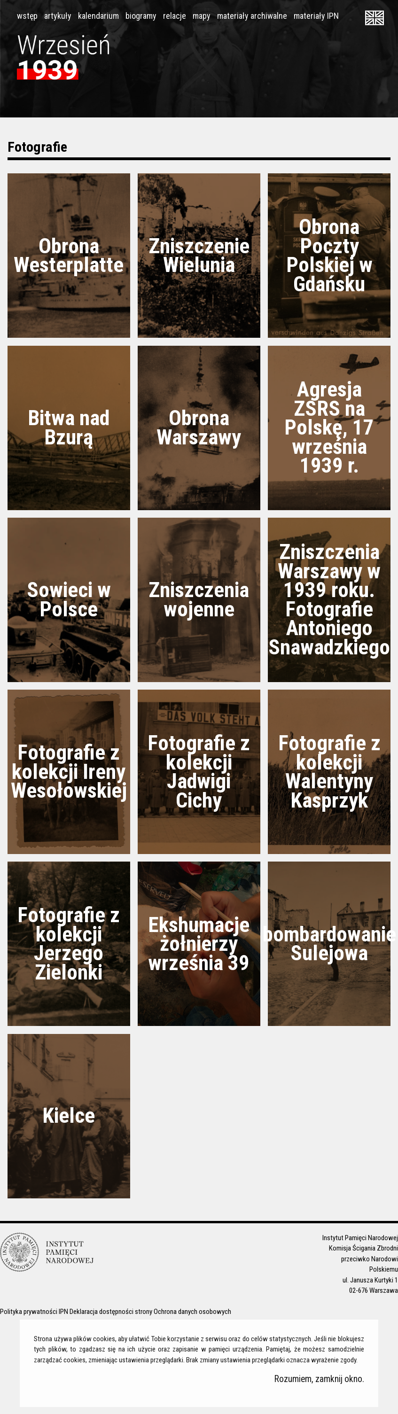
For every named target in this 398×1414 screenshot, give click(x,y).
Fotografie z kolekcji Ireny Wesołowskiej (69, 771)
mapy (202, 16)
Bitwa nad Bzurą (68, 427)
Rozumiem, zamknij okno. (319, 1379)
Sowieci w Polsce (69, 599)
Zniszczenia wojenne (198, 599)
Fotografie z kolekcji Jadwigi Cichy (199, 771)
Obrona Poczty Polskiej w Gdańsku (329, 255)
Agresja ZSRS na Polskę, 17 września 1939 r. (329, 427)
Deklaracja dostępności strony (111, 1311)
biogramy (140, 16)
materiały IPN (316, 16)
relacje (174, 16)
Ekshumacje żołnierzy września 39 (199, 943)
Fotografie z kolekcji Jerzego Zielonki (68, 943)
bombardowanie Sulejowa (329, 944)
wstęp (27, 16)
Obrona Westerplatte (69, 255)
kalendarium (98, 16)
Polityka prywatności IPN (34, 1311)
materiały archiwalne (252, 16)
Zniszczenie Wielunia (199, 255)
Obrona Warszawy (198, 427)
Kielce (68, 1115)
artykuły (57, 16)
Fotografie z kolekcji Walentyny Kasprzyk (329, 771)
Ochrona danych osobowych (192, 1311)
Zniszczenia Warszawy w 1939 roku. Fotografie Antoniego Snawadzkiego (329, 599)
